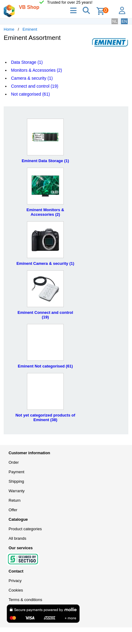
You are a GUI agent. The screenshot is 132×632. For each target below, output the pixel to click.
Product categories (25, 529)
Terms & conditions (25, 599)
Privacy (15, 580)
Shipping (16, 481)
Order (14, 462)
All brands (17, 538)
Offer (13, 510)
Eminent (30, 29)
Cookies (16, 590)
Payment (16, 472)
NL (114, 21)
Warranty (17, 491)
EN (124, 21)
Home (9, 29)
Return (15, 500)
